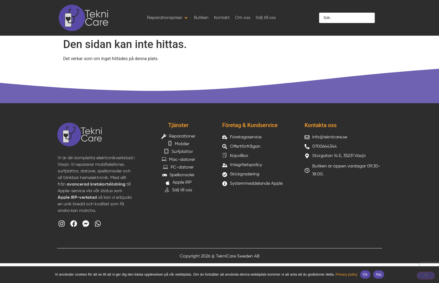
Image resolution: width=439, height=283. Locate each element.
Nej (378, 274)
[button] (167, 18)
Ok (365, 274)
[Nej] (426, 275)
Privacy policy (346, 274)
